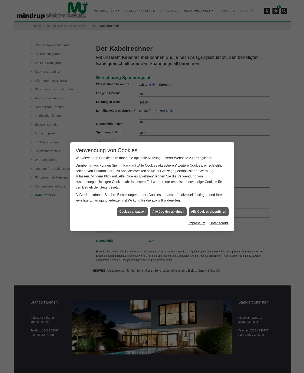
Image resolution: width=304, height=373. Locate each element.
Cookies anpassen (132, 203)
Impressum (196, 215)
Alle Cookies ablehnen (168, 203)
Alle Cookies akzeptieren (208, 203)
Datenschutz (219, 215)
